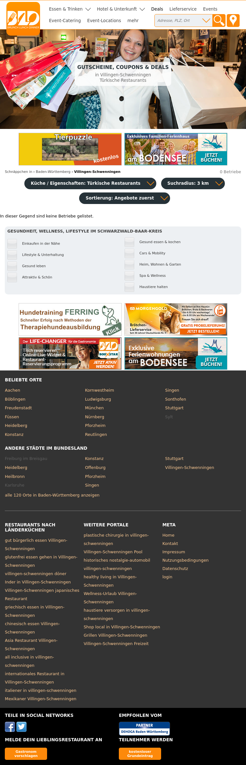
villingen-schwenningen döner (35, 573)
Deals (157, 9)
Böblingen (15, 399)
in (18, 172)
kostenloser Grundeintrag (140, 754)
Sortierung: (120, 198)
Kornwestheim (99, 390)
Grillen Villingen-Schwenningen (115, 635)
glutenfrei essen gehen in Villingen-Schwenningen (41, 561)
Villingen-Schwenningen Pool (113, 551)
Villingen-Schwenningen (189, 467)
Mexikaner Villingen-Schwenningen (40, 698)
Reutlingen (96, 434)
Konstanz (14, 434)
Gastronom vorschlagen (26, 754)
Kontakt (170, 543)
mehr (133, 20)
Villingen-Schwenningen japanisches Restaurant (42, 594)
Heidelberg (16, 425)
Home (168, 535)
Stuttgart (174, 407)
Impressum (173, 551)
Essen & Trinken (66, 9)
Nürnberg (94, 416)
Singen (172, 390)
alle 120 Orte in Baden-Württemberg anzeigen (52, 495)
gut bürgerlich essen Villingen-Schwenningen (36, 544)
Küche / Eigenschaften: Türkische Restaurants (85, 183)
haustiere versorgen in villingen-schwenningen (117, 614)
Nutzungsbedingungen (185, 560)
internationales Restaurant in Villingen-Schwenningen (34, 677)
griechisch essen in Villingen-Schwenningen (34, 611)
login (167, 576)
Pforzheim (95, 425)
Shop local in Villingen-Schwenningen (122, 627)
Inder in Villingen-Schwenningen (38, 582)
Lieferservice (183, 9)
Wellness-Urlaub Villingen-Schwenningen (110, 597)
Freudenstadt (18, 407)
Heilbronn (15, 476)
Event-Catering (65, 20)
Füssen (12, 416)
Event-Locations (104, 20)
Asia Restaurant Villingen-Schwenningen (31, 644)
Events (210, 9)
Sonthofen (175, 399)
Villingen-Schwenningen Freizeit (116, 643)
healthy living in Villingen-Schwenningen (110, 581)
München (94, 407)
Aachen (12, 390)
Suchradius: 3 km (188, 183)
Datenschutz (175, 568)
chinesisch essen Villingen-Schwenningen (32, 627)
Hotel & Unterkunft (117, 9)
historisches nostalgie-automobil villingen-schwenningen (117, 564)
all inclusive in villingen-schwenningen (29, 661)
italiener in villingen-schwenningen (40, 690)
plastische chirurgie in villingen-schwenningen (116, 539)
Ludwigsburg (98, 399)
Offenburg (95, 467)
